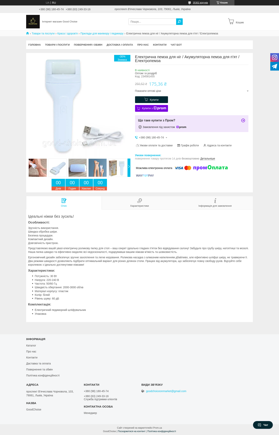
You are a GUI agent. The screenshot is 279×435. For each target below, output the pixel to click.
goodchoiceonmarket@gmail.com (166, 391)
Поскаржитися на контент (131, 431)
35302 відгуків (200, 2)
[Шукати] (179, 21)
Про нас (143, 44)
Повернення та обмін (39, 369)
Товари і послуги (57, 44)
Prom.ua (157, 427)
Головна (34, 44)
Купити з (154, 108)
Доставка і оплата (120, 44)
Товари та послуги (43, 33)
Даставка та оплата (38, 363)
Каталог (31, 345)
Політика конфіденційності (42, 375)
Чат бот (176, 44)
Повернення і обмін (88, 44)
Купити (154, 99)
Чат (263, 425)
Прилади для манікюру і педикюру (101, 33)
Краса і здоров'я (67, 33)
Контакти (160, 44)
